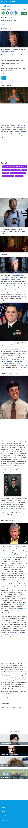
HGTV (10, 557)
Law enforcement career (18, 173)
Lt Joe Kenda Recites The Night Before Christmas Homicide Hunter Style (14, 170)
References (19, 176)
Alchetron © (6, 820)
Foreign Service (5, 359)
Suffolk (10, 691)
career (4, 131)
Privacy (3, 811)
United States (9, 17)
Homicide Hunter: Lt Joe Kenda (15, 632)
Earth (19, 296)
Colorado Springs (21, 367)
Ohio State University (17, 355)
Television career (7, 176)
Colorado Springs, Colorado (16, 286)
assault (20, 451)
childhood (20, 290)
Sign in (24, 13)
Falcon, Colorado (10, 506)
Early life (5, 173)
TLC (23, 557)
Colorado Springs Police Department (15, 441)
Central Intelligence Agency (10, 361)
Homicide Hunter (18, 134)
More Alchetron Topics (7, 698)
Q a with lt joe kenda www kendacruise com (14, 167)
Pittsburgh (6, 279)
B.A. (18, 351)
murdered (19, 500)
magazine (20, 470)
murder (8, 290)
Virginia (15, 691)
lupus (10, 461)
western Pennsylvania (18, 275)
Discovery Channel (21, 555)
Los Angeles (21, 604)
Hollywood (16, 670)
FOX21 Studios (12, 604)
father (17, 279)
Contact (4, 816)
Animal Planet (5, 557)
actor (8, 620)
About (3, 803)
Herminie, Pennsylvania (9, 51)
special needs (8, 515)
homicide (17, 586)
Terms (3, 807)
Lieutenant (7, 25)
